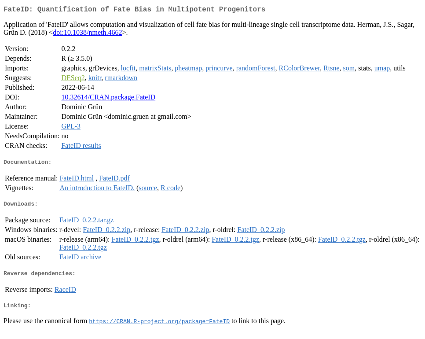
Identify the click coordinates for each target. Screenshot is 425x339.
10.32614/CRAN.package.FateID (108, 99)
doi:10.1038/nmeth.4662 (87, 34)
